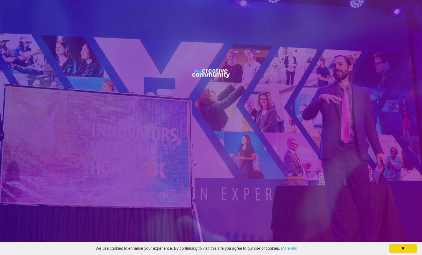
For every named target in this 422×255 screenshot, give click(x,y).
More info (289, 248)
